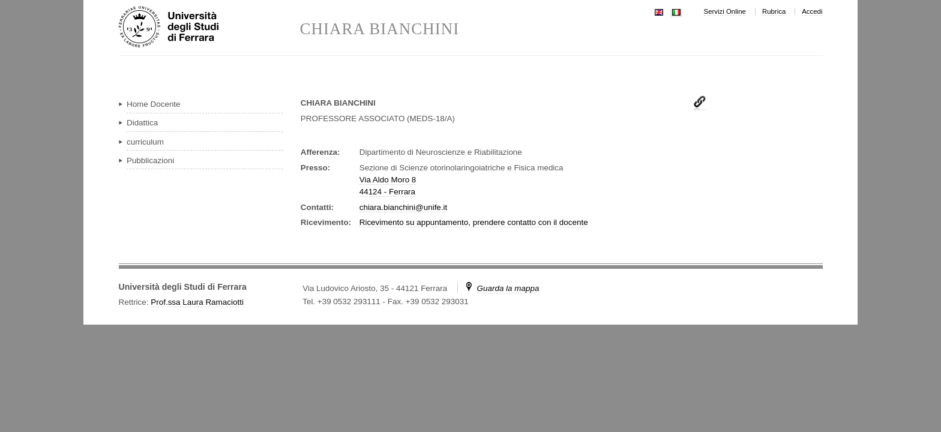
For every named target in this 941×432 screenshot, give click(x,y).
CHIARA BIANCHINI (380, 29)
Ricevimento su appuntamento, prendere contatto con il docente (473, 222)
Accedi (812, 11)
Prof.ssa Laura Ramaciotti (197, 302)
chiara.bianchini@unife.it (403, 207)
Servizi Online (725, 11)
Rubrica (774, 11)
